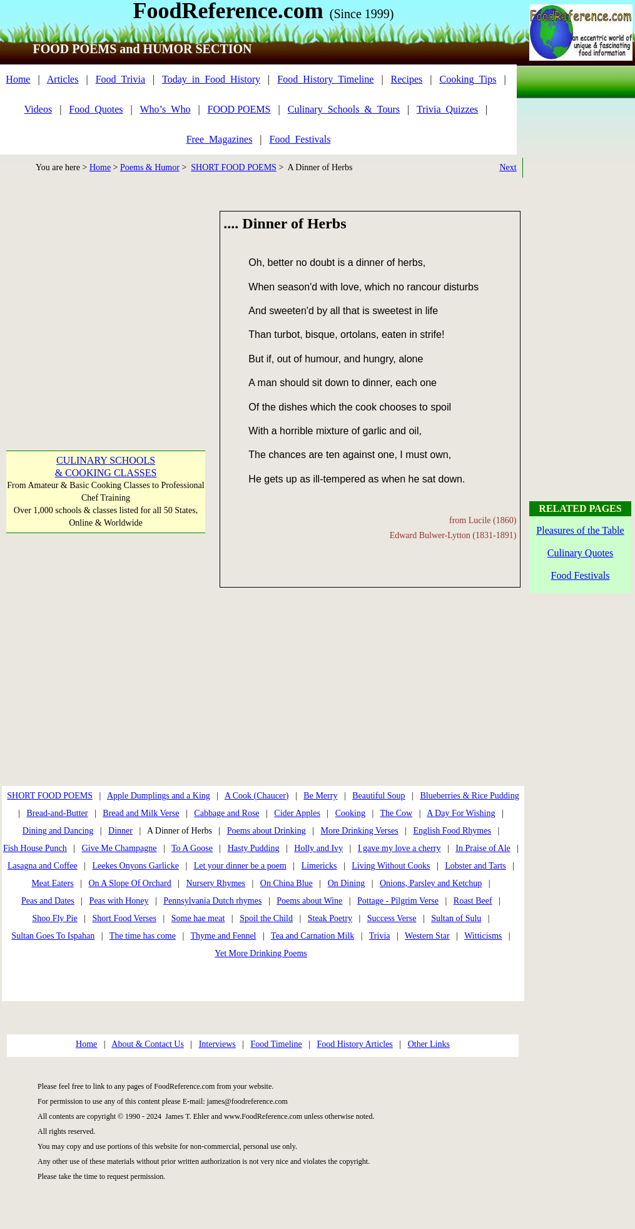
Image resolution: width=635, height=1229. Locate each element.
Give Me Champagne (119, 848)
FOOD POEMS (239, 109)
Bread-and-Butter (57, 813)
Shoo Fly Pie (54, 918)
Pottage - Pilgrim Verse (398, 900)
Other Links (429, 1044)
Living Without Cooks (391, 865)
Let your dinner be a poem (240, 865)
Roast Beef (473, 900)
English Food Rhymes (451, 830)
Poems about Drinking (266, 830)
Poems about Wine (309, 900)
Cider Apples (297, 813)
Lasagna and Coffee (43, 865)
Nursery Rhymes (216, 883)
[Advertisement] (105, 298)
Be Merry (320, 795)
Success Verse (392, 918)
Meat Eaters (52, 883)
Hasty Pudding (254, 848)
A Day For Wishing (461, 813)
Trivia (379, 936)
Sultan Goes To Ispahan (52, 936)
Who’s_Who (165, 109)
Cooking (350, 813)
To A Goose (192, 848)
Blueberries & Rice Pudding (469, 795)
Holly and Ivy (318, 848)
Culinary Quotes (580, 553)
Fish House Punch (35, 848)
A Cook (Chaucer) (257, 795)
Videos (38, 109)
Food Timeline (276, 1044)
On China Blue (286, 883)
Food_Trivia (120, 79)
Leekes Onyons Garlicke (135, 865)
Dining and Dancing (58, 830)
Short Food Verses (124, 918)
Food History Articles (354, 1044)
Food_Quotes (96, 109)
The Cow (396, 813)
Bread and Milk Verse (141, 813)
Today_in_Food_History (211, 79)
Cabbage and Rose (226, 813)
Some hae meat (198, 918)
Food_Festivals (300, 139)
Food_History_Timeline (325, 79)
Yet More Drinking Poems (261, 953)
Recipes (407, 79)
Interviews (217, 1044)
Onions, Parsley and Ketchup (431, 883)
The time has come (142, 936)
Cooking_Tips (467, 79)
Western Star (427, 936)
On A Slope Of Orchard (129, 883)
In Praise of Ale (482, 848)
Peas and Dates (47, 900)
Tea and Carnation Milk (312, 936)
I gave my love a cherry (399, 848)
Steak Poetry (330, 918)
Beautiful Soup (378, 795)
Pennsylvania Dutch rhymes (212, 900)
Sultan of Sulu (456, 918)
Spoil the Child (266, 918)
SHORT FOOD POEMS (234, 167)
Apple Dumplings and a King (158, 795)
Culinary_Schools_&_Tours (344, 109)
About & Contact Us (147, 1044)
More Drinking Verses (359, 830)
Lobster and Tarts (475, 865)
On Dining (346, 883)
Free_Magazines (219, 139)
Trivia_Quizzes (447, 109)
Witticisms (483, 936)
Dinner (120, 830)
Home (18, 79)
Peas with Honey (119, 900)
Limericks (319, 865)
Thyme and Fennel (224, 936)
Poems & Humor (150, 167)
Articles (63, 79)
